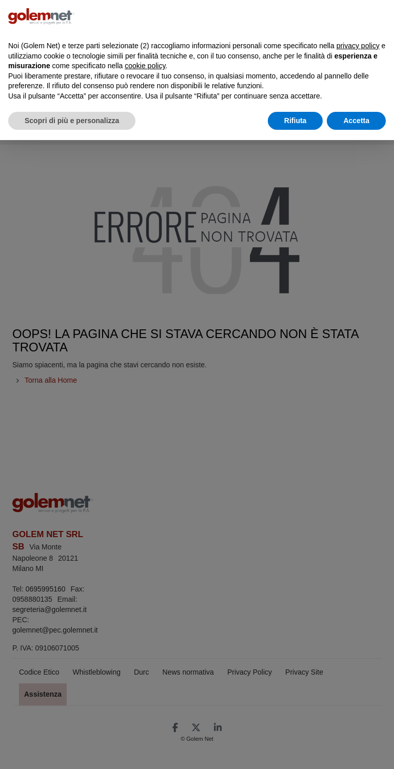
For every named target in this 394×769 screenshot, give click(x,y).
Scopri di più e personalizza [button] (72, 120)
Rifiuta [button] (295, 120)
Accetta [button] (356, 120)
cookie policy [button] (145, 66)
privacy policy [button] (358, 46)
